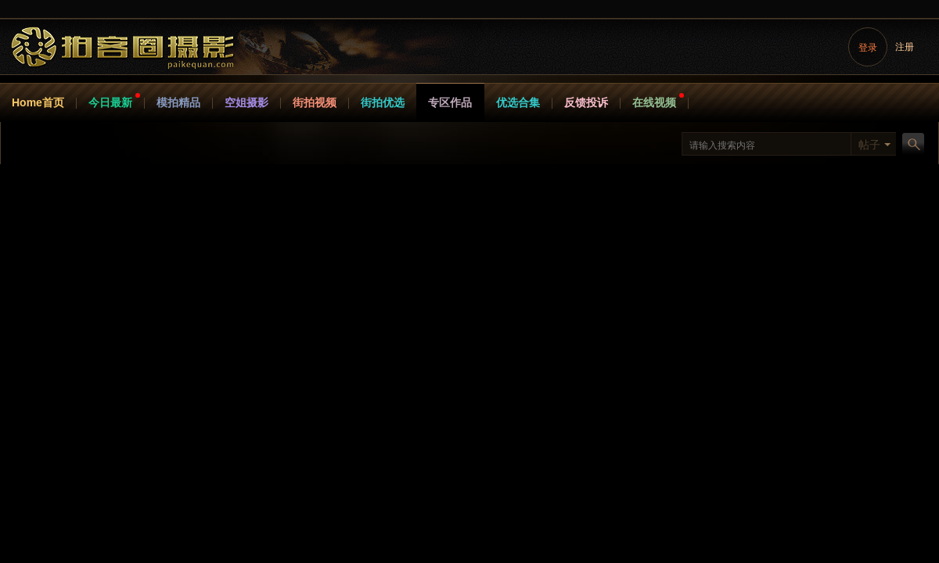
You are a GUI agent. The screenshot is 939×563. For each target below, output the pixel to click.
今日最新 (110, 102)
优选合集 (518, 102)
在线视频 (654, 102)
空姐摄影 (246, 102)
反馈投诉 (586, 102)
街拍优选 (383, 102)
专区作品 (450, 102)
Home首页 (38, 102)
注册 (904, 46)
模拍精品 (178, 102)
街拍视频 (314, 102)
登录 (867, 47)
